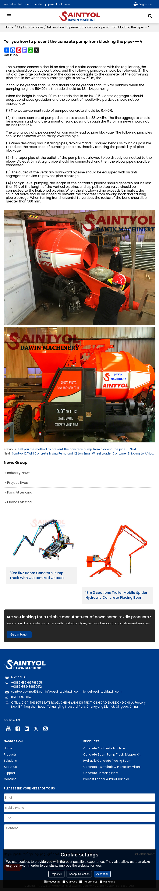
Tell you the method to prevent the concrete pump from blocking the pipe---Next (77, 449)
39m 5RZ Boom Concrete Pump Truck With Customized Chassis (37, 575)
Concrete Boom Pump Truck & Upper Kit (112, 755)
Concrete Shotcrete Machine (104, 748)
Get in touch (19, 635)
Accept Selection (79, 874)
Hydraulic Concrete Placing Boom (107, 761)
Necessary (52, 881)
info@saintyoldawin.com (63, 692)
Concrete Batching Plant (101, 773)
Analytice (70, 881)
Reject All (56, 874)
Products (10, 755)
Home (9, 27)
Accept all (102, 874)
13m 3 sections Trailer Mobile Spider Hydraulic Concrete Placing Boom (116, 595)
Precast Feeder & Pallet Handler (106, 779)
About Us (10, 767)
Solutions (10, 761)
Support (9, 773)
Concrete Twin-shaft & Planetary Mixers (112, 767)
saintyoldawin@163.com (28, 692)
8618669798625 (22, 697)
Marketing (107, 881)
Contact (10, 779)
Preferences (88, 881)
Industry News (33, 27)
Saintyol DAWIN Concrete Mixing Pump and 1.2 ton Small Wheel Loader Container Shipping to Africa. (83, 454)
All (18, 27)
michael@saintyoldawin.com (101, 692)
